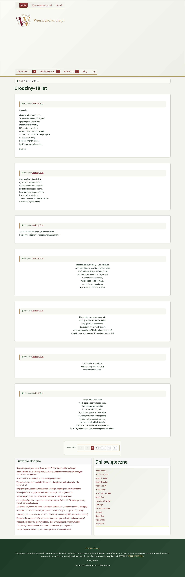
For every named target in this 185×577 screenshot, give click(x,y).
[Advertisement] (92, 49)
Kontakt (59, 5)
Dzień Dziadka (101, 479)
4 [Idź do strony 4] (104, 448)
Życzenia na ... (24, 71)
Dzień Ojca (100, 498)
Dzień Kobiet (101, 486)
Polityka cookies (92, 548)
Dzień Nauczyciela (103, 494)
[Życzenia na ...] (34, 71)
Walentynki (100, 520)
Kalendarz (68, 71)
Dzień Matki (100, 490)
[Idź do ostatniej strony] (117, 448)
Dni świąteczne (47, 71)
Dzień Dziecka (101, 483)
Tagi (93, 71)
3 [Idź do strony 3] (100, 448)
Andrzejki (99, 505)
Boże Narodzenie (103, 509)
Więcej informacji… (136, 556)
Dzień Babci (100, 471)
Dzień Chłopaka (102, 475)
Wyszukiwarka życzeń (42, 5)
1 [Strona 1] (91, 448)
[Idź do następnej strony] (110, 448)
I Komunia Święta (103, 502)
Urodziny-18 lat (38, 104)
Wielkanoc (100, 524)
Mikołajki (99, 513)
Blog (85, 71)
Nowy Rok (100, 517)
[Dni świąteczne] (58, 71)
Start (22, 5)
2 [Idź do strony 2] (96, 448)
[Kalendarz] (77, 71)
